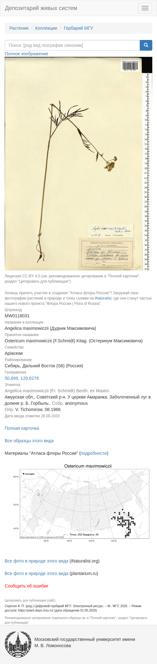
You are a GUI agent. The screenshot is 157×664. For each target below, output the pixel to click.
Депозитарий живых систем (41, 8)
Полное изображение (26, 53)
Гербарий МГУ (78, 28)
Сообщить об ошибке (26, 585)
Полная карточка (22, 428)
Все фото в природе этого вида (36, 560)
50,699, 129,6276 (22, 378)
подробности (94, 453)
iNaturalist (103, 298)
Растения (19, 28)
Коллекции (46, 28)
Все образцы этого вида (29, 440)
